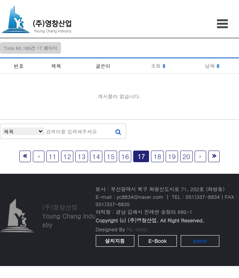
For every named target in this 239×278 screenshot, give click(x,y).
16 (125, 156)
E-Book (157, 240)
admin (200, 240)
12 (67, 156)
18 (157, 156)
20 (186, 156)
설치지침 (115, 240)
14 (96, 156)
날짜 (212, 66)
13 (81, 156)
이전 (38, 156)
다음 (200, 156)
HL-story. (138, 229)
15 (110, 156)
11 (52, 156)
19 (172, 156)
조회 (158, 66)
